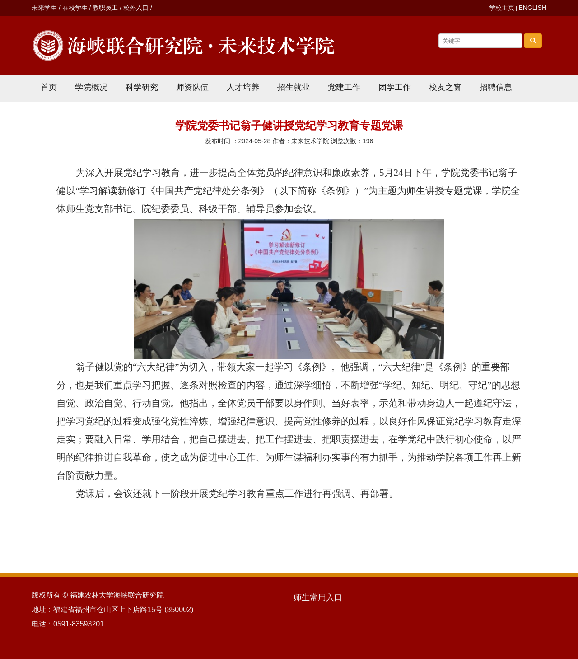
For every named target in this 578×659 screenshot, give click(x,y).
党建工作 (344, 87)
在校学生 (75, 7)
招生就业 (293, 87)
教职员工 (105, 7)
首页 (49, 87)
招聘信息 (496, 87)
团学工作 (394, 87)
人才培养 (243, 87)
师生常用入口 (318, 597)
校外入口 (136, 7)
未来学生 (44, 7)
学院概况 (91, 87)
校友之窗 (445, 87)
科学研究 (142, 87)
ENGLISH (532, 7)
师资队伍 (192, 87)
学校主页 (501, 7)
